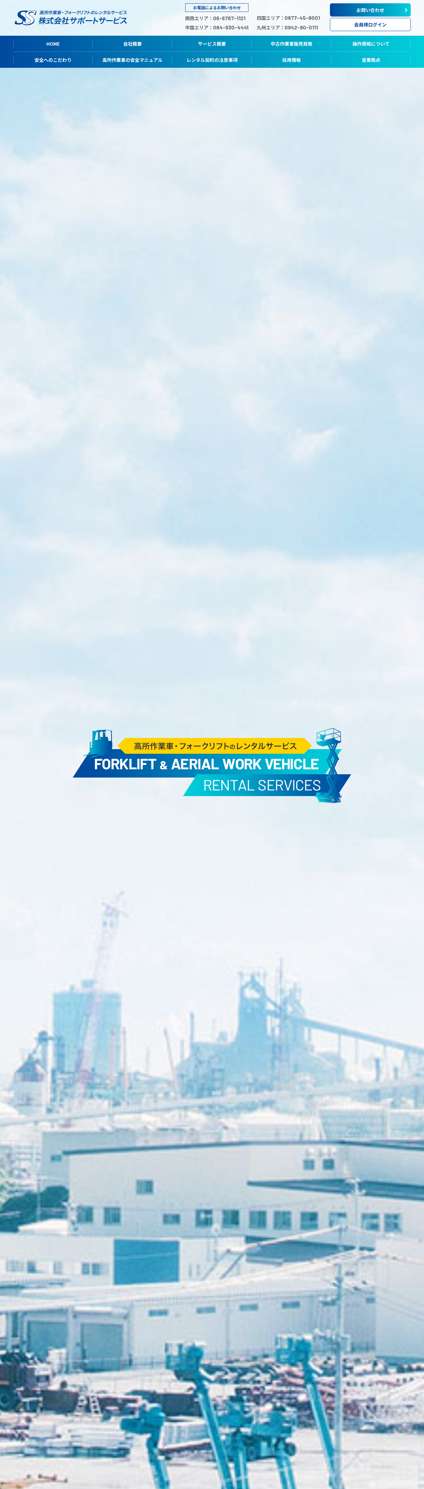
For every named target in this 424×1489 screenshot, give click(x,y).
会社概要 (132, 43)
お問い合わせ (370, 10)
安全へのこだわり (53, 60)
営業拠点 (371, 60)
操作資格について (371, 43)
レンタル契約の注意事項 (212, 60)
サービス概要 (212, 43)
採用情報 (291, 60)
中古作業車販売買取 (291, 43)
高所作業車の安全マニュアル (132, 60)
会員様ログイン (370, 24)
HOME (53, 43)
